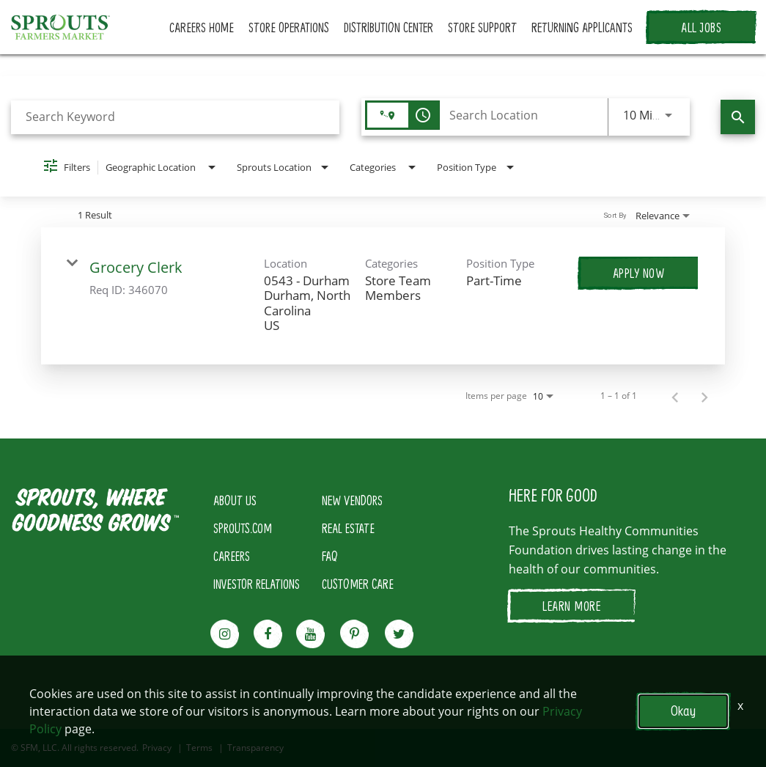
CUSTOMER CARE (358, 584)
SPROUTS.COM (242, 528)
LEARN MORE (571, 606)
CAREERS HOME (201, 27)
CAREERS (231, 556)
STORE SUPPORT (482, 27)
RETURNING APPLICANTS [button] (582, 27)
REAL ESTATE (348, 528)
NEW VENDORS (352, 500)
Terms (199, 748)
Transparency (255, 748)
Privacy (157, 748)
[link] (383, 296)
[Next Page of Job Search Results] (704, 396)
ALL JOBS (701, 27)
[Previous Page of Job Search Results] (675, 396)
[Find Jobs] (738, 117)
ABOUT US (235, 500)
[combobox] (175, 117)
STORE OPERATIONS (288, 27)
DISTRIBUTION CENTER (388, 27)
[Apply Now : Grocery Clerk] (639, 273)
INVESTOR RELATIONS (256, 584)
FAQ (330, 556)
